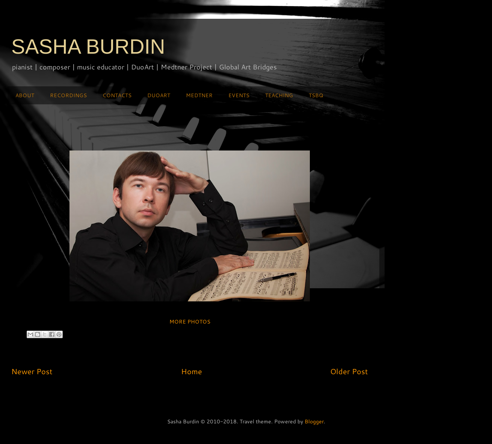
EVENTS (238, 95)
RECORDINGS (68, 95)
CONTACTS (117, 95)
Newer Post (32, 371)
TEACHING (279, 95)
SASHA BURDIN (88, 46)
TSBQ (316, 95)
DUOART (158, 95)
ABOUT (24, 95)
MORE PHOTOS (189, 321)
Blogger (314, 421)
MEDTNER (199, 95)
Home (191, 371)
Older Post (349, 371)
